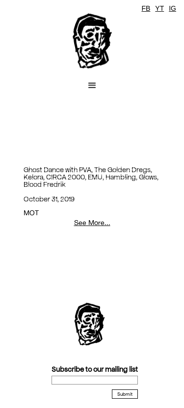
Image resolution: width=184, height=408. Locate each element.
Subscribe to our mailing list (95, 369)
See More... (92, 222)
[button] (92, 85)
